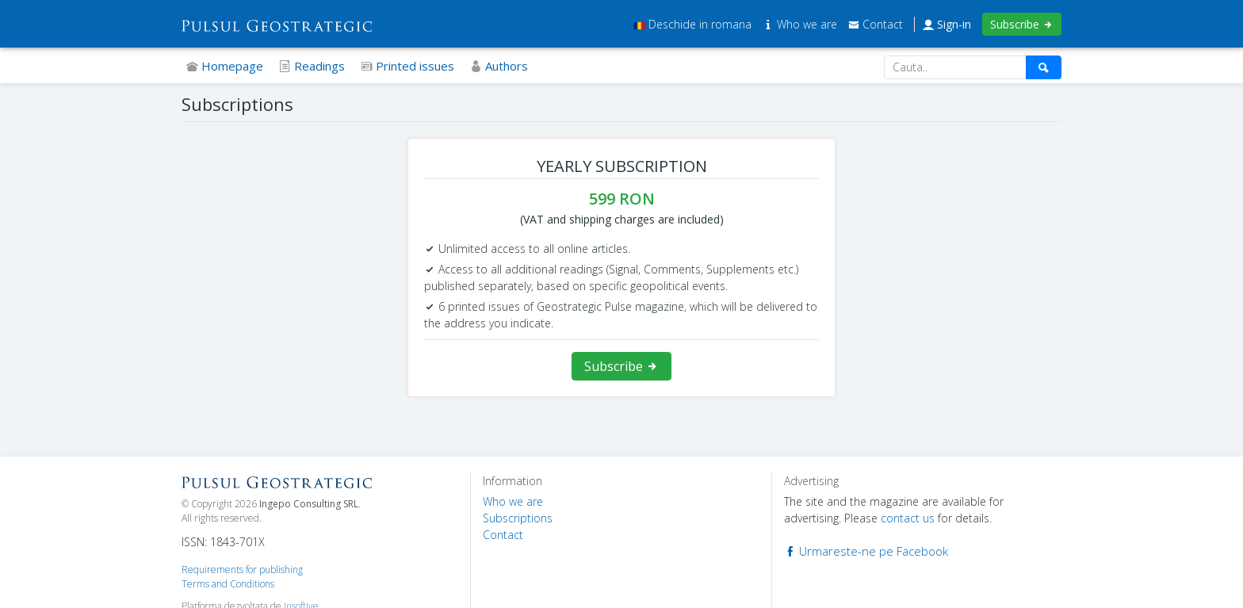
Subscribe (1022, 24)
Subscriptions (518, 518)
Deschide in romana (692, 24)
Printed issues (407, 66)
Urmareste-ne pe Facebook (866, 551)
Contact (875, 24)
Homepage (224, 66)
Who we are (801, 24)
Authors (499, 66)
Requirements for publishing (242, 569)
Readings (312, 66)
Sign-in (947, 24)
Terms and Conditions (228, 584)
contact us (908, 518)
